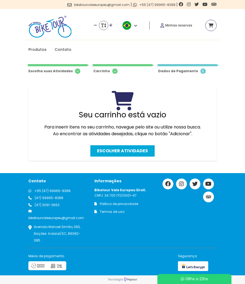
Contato (63, 49)
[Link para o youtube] (205, 4)
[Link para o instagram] (189, 4)
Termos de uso (109, 211)
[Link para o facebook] (181, 4)
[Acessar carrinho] (211, 25)
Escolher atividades (122, 151)
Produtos (37, 49)
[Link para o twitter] (197, 4)
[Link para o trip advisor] (214, 4)
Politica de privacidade (116, 204)
